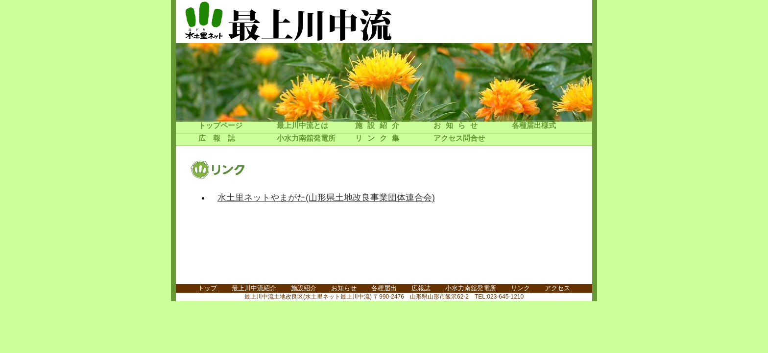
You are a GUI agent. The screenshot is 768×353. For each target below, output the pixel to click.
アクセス (557, 288)
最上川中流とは (302, 125)
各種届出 (384, 288)
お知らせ (457, 125)
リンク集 (379, 138)
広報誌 (220, 138)
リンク (520, 288)
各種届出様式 (534, 125)
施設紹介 (379, 125)
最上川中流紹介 (254, 288)
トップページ (220, 125)
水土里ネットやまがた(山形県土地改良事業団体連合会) (326, 197)
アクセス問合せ (459, 138)
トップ (207, 288)
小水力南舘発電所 (306, 138)
